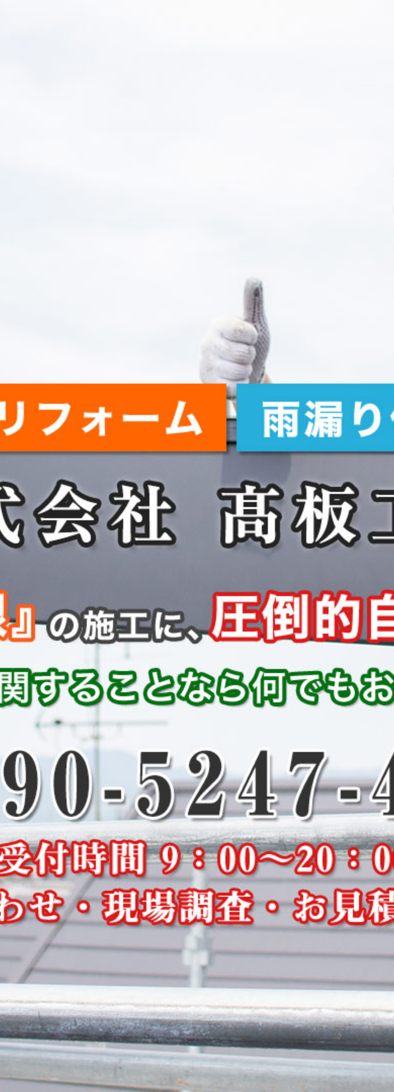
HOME (181, 9)
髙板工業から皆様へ (214, 9)
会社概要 (297, 9)
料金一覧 (272, 9)
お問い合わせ (325, 9)
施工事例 (247, 9)
